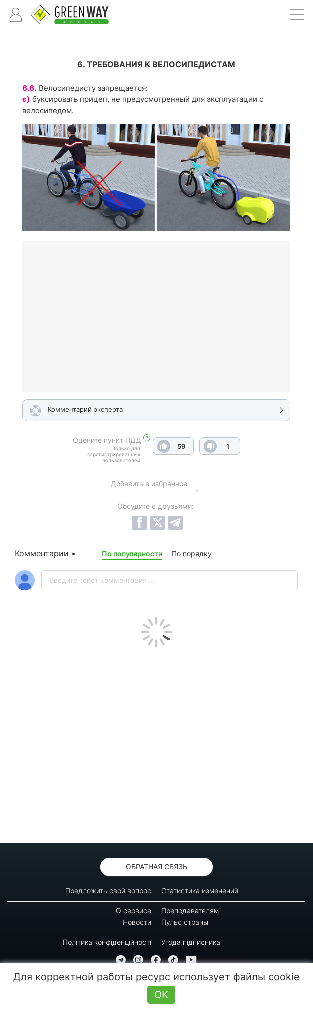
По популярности (132, 553)
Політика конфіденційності (107, 942)
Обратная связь (157, 866)
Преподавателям (190, 910)
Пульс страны (185, 922)
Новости (137, 922)
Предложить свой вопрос (109, 890)
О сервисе (134, 910)
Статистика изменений (200, 890)
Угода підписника (191, 942)
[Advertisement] (156, 743)
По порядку (192, 553)
